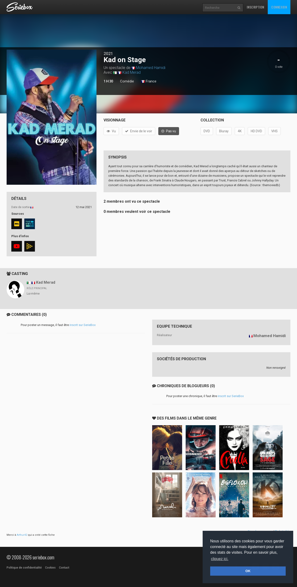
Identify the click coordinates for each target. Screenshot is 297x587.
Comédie (127, 81)
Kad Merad (131, 72)
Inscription (255, 6)
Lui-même (33, 293)
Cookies (50, 567)
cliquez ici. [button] (219, 559)
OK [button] (248, 571)
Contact (64, 567)
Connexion (279, 6)
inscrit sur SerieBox (83, 325)
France (148, 81)
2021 (108, 53)
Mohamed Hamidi (150, 67)
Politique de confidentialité (24, 567)
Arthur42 (22, 534)
